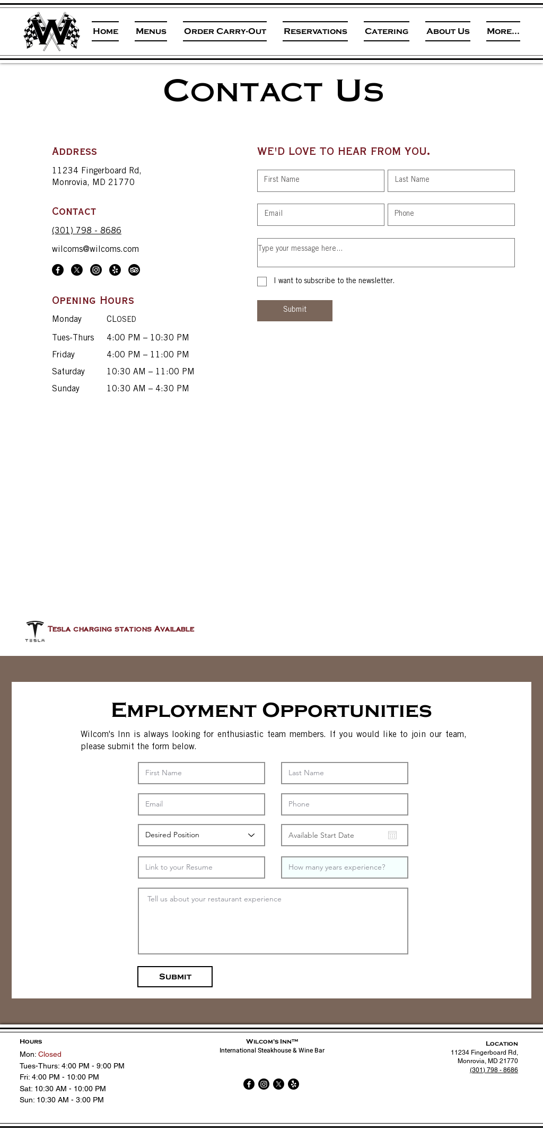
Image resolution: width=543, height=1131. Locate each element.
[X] (77, 270)
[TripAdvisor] (134, 270)
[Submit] (294, 310)
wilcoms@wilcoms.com (95, 250)
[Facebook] (58, 270)
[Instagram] (96, 270)
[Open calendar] (392, 835)
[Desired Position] (201, 835)
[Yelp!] (115, 270)
